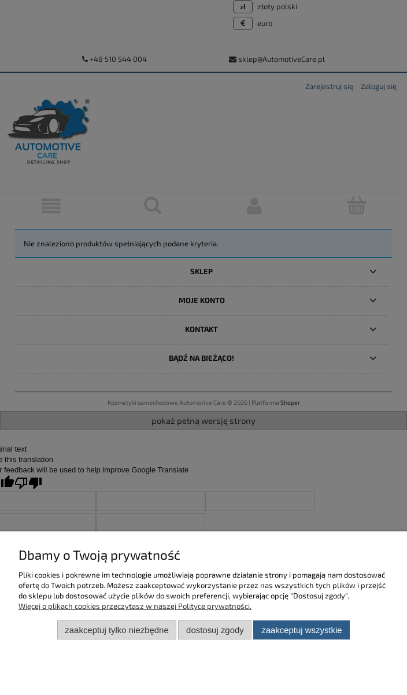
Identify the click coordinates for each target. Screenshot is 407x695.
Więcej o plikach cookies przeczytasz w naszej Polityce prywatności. (134, 606)
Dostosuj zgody (215, 630)
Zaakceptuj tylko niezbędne (116, 630)
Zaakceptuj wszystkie (301, 630)
